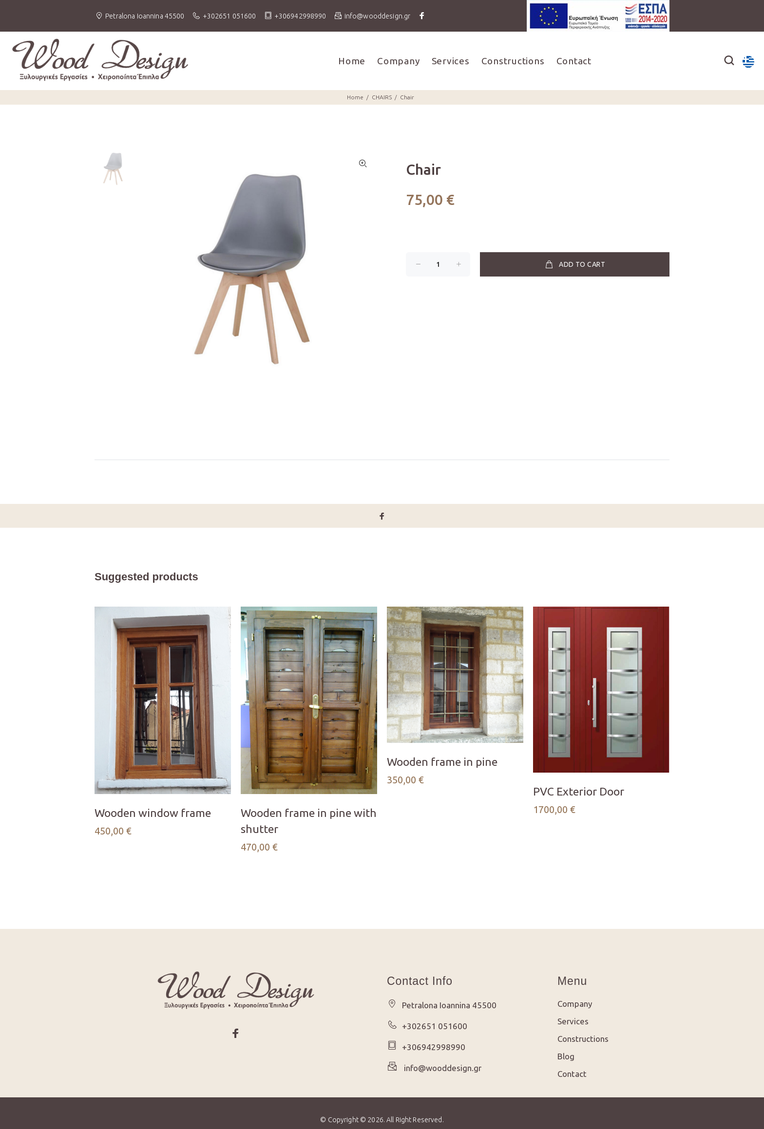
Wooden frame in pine (442, 762)
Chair (407, 97)
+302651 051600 (229, 16)
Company (398, 61)
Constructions (513, 61)
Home (351, 61)
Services (451, 61)
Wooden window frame (153, 813)
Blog (565, 1056)
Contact (574, 61)
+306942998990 (300, 16)
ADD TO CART (574, 264)
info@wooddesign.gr (440, 1068)
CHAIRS (382, 97)
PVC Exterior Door (578, 791)
